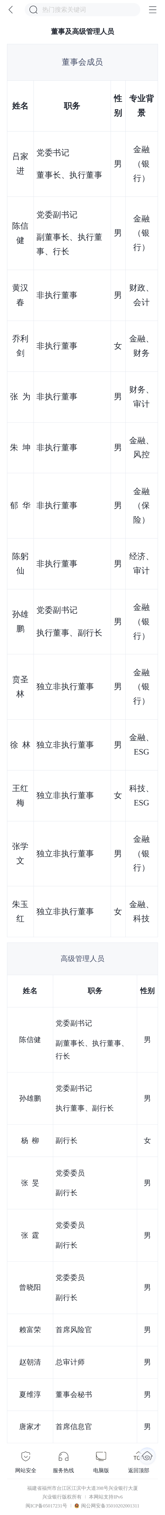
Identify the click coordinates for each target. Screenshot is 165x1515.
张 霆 (30, 1235)
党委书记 (52, 152)
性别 (147, 991)
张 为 (20, 396)
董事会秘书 (74, 1394)
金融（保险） (141, 505)
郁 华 (20, 505)
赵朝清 (30, 1362)
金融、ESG (141, 744)
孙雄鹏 (20, 621)
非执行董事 (57, 295)
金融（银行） (141, 164)
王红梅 (20, 795)
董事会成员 (82, 62)
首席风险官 (74, 1330)
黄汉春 (20, 295)
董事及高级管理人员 (82, 31)
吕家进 (20, 163)
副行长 (67, 1140)
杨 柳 (30, 1140)
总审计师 (70, 1362)
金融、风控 (141, 447)
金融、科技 (141, 911)
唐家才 (30, 1427)
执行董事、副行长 (69, 632)
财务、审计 (141, 396)
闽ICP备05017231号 (46, 1506)
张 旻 (30, 1183)
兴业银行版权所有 (62, 1497)
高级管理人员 (82, 958)
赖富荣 (30, 1330)
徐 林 (20, 744)
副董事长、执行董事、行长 (69, 244)
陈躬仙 (20, 563)
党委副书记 (57, 214)
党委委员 (70, 1173)
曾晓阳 (30, 1287)
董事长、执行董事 (69, 175)
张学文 (20, 853)
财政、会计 (141, 295)
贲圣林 (20, 686)
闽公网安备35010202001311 (106, 1506)
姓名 (20, 105)
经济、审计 (141, 563)
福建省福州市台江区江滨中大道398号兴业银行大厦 (82, 1488)
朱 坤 (20, 447)
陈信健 (20, 233)
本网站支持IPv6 (106, 1497)
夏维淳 (30, 1394)
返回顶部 (138, 1470)
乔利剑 (20, 346)
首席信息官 (74, 1427)
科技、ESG (141, 795)
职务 (72, 105)
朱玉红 (20, 911)
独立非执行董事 (65, 686)
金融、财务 (141, 346)
